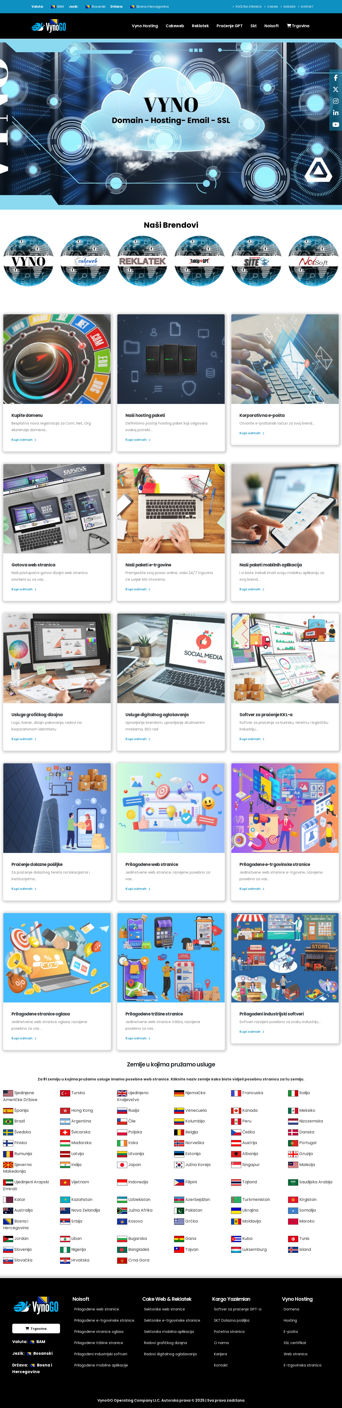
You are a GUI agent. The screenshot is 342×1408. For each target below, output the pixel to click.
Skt (253, 26)
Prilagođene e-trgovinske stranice (102, 1320)
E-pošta (291, 1331)
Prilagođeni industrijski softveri (100, 1354)
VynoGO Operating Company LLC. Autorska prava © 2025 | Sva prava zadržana (171, 1400)
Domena (291, 1309)
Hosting (290, 1320)
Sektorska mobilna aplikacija (169, 1331)
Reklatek (200, 26)
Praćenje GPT (230, 26)
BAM (57, 6)
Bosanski (94, 6)
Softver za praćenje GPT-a (237, 1309)
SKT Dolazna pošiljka (231, 1320)
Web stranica (295, 1354)
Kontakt (305, 7)
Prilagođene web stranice (96, 1309)
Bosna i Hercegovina (149, 6)
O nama (271, 7)
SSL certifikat (295, 1342)
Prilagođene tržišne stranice (98, 1342)
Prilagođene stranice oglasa (98, 1331)
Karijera (288, 7)
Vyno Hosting (145, 26)
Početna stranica (247, 7)
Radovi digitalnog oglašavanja (170, 1354)
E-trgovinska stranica (302, 1365)
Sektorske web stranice (164, 1309)
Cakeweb (175, 26)
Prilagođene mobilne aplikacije (101, 1365)
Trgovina (298, 26)
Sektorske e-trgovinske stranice (172, 1320)
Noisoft (271, 26)
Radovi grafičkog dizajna (165, 1342)
